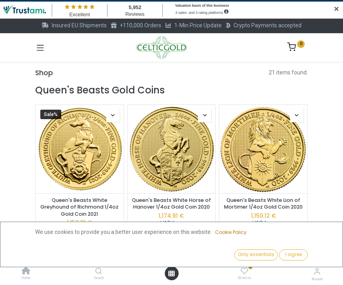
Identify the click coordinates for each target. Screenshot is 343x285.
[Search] (98, 271)
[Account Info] (317, 271)
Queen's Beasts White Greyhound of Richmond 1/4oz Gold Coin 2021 (79, 207)
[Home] (26, 271)
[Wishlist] (244, 271)
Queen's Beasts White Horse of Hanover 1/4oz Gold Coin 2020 (171, 204)
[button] (262, 255)
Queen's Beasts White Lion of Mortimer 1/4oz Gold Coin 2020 (263, 204)
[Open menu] (171, 273)
